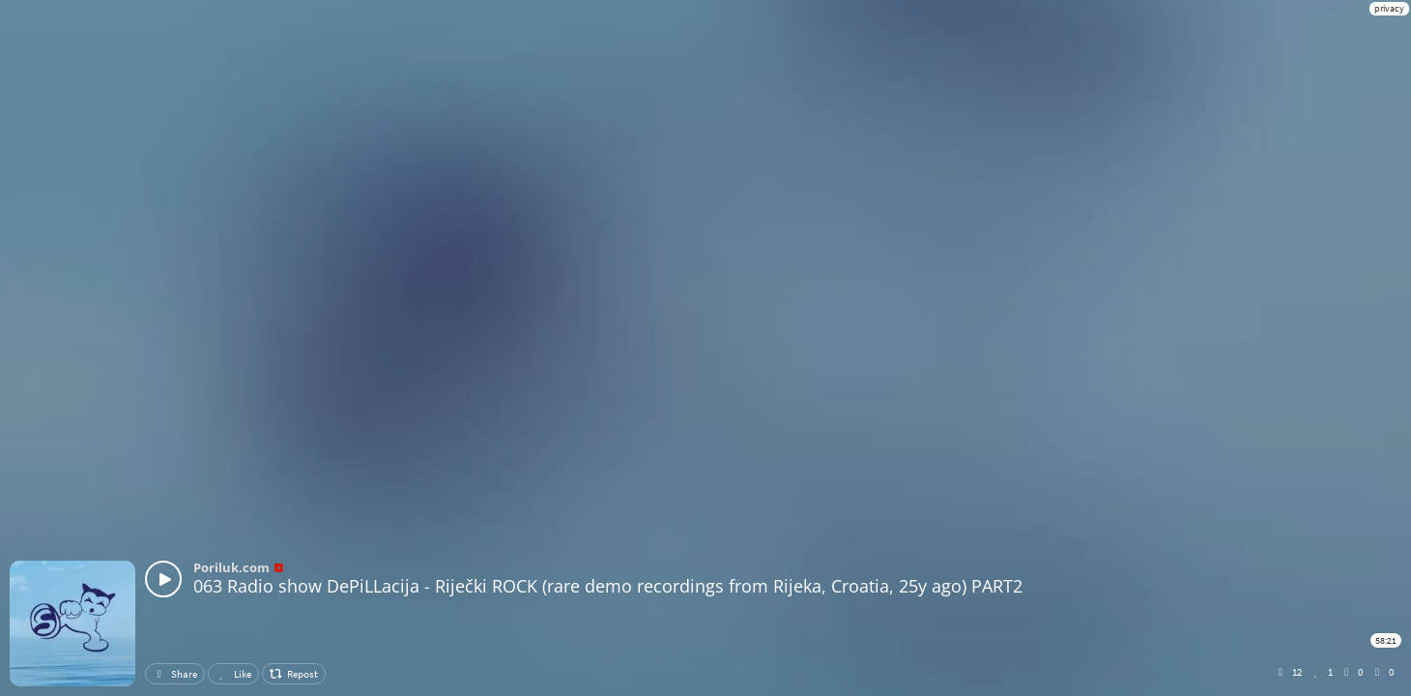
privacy (1389, 8)
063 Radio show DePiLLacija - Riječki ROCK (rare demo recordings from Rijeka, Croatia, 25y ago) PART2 (607, 585)
